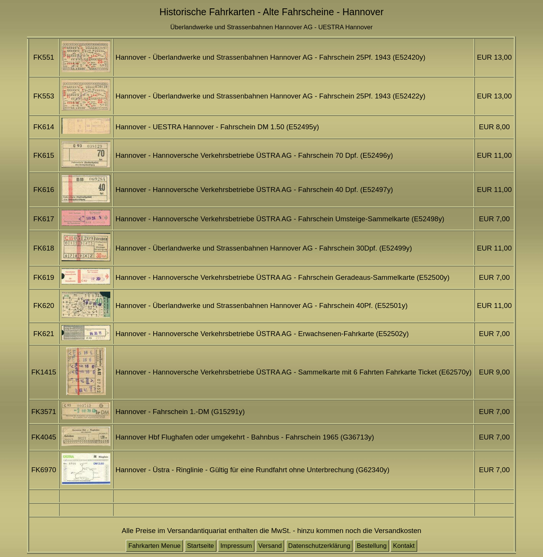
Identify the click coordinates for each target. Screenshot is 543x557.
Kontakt (403, 545)
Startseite (200, 545)
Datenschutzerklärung (319, 545)
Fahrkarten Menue (154, 545)
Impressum (236, 545)
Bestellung (372, 545)
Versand (270, 545)
